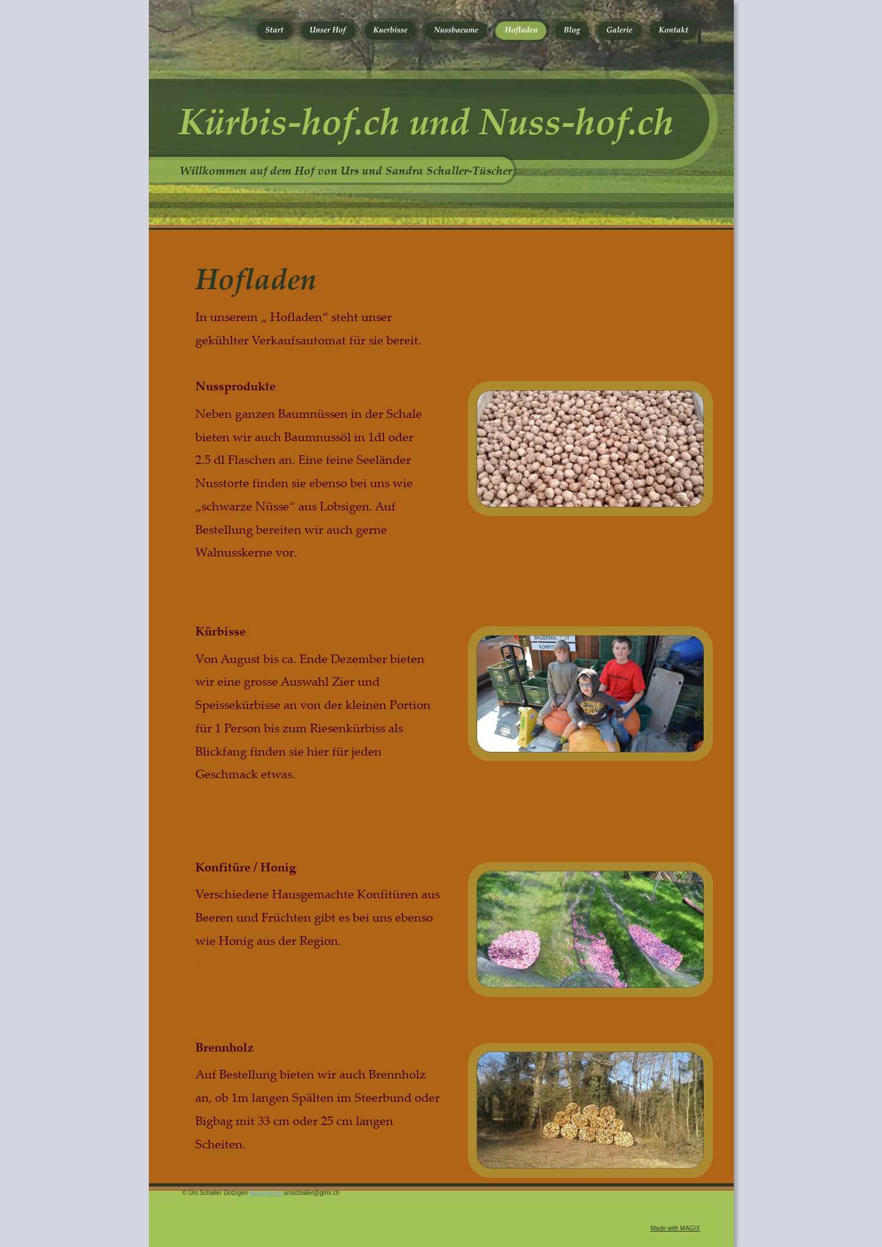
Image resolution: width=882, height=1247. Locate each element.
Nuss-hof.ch (265, 1192)
